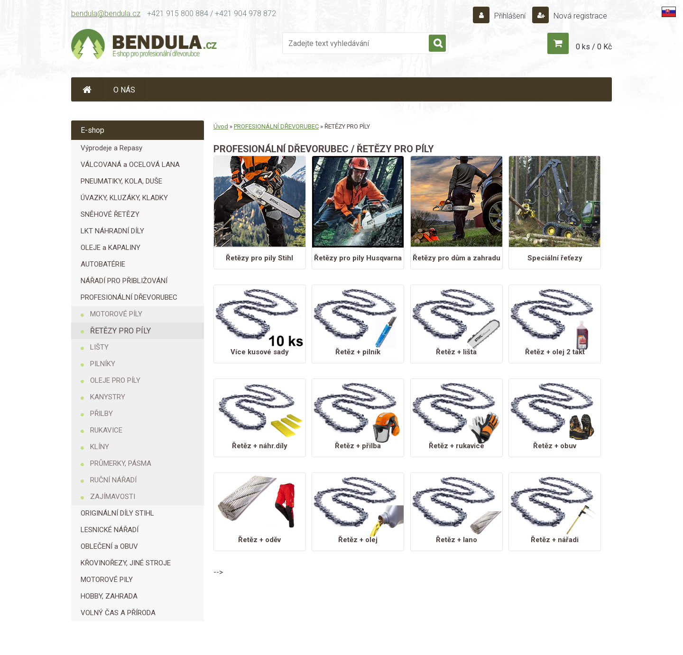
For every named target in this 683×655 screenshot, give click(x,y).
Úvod (220, 126)
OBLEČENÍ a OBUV (109, 546)
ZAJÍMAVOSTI (112, 496)
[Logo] (144, 45)
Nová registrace (579, 15)
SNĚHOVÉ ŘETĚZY (110, 214)
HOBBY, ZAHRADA (109, 596)
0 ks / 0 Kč (594, 46)
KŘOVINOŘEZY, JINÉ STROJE (126, 563)
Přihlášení (509, 15)
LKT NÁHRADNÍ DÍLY (112, 231)
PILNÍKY (102, 364)
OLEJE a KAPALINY (110, 247)
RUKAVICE (106, 430)
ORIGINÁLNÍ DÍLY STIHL (117, 513)
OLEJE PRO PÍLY (115, 380)
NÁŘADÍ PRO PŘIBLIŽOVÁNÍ (124, 281)
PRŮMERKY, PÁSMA (120, 463)
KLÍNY (99, 447)
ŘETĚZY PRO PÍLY (120, 330)
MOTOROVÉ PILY (107, 579)
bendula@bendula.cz (105, 13)
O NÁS (124, 89)
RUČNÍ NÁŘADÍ (113, 480)
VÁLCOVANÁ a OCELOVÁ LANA (130, 164)
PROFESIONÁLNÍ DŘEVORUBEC (129, 297)
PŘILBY (101, 413)
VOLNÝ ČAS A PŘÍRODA (118, 613)
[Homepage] (87, 89)
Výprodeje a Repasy (111, 148)
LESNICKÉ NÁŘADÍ (109, 530)
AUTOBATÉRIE (103, 264)
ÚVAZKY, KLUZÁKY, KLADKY (124, 198)
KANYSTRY (107, 397)
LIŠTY (99, 347)
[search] (437, 44)
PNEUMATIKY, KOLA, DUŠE (121, 181)
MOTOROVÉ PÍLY (116, 314)
